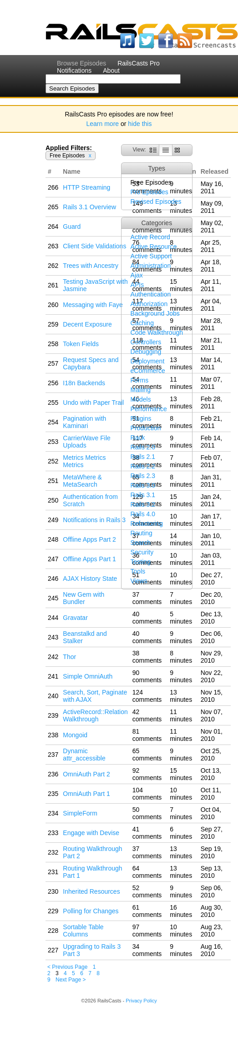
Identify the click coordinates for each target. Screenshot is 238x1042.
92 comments (147, 774)
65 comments (147, 754)
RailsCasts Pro (138, 63)
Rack (138, 437)
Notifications (74, 70)
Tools (138, 571)
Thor (69, 656)
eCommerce (148, 370)
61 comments (147, 911)
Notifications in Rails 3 (94, 520)
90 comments (147, 676)
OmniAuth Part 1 (86, 793)
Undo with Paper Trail (93, 402)
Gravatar (75, 617)
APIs (137, 284)
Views (139, 580)
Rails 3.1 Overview (89, 207)
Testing (141, 561)
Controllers (146, 342)
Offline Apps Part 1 (89, 559)
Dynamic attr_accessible (84, 754)
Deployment (148, 361)
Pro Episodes (149, 192)
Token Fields (81, 343)
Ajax (137, 275)
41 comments (147, 833)
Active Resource (154, 246)
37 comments (147, 598)
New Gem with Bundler (83, 598)
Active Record (150, 237)
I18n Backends (84, 383)
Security (142, 552)
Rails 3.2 (143, 504)
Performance (149, 409)
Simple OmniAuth (87, 676)
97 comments (147, 930)
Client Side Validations (94, 246)
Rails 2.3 (143, 475)
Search (141, 542)
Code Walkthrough (157, 332)
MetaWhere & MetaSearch (82, 480)
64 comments (147, 872)
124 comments (147, 696)
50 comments (147, 813)
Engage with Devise (91, 832)
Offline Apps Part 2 (89, 539)
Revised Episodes (156, 201)
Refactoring (147, 523)
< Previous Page (67, 967)
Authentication (151, 294)
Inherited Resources (91, 891)
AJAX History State (90, 578)
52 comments (147, 891)
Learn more (102, 123)
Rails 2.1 (143, 456)
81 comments (147, 735)
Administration (151, 265)
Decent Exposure (87, 324)
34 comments (147, 950)
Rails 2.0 (143, 447)
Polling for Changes (90, 911)
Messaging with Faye (93, 304)
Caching (142, 323)
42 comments (147, 715)
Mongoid (75, 735)
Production (146, 428)
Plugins (141, 418)
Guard (72, 226)
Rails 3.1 (143, 494)
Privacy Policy (141, 1000)
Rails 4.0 (143, 514)
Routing (141, 533)
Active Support (151, 256)
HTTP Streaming (86, 187)
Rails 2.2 (143, 466)
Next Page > (71, 980)
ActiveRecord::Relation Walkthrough (95, 715)
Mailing (141, 389)
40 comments (147, 617)
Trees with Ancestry (90, 265)
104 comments (147, 793)
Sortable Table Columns (83, 930)
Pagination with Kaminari (84, 422)
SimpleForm (80, 813)
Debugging (146, 351)
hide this (140, 123)
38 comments (147, 656)
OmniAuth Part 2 (86, 774)
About (111, 70)
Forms (140, 380)
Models (141, 399)
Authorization (149, 303)
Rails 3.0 (143, 485)
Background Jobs (155, 313)
